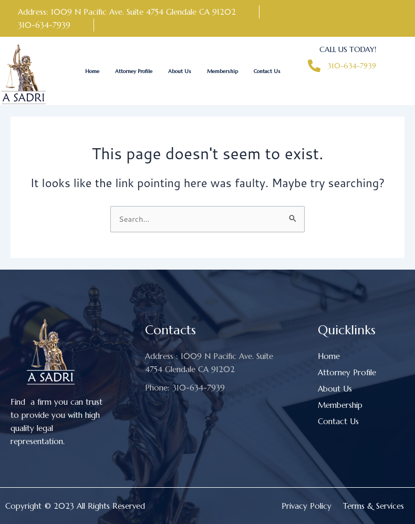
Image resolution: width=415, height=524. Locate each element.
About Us (179, 71)
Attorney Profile (133, 71)
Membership (222, 71)
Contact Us (267, 71)
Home (92, 71)
